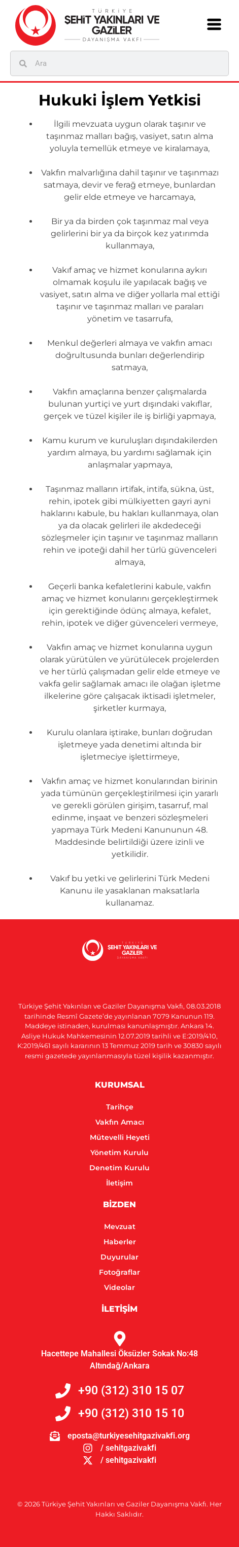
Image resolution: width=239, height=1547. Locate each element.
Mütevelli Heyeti (120, 1137)
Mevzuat (119, 1226)
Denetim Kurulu (119, 1167)
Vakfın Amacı (119, 1122)
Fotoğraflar (119, 1272)
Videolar (119, 1287)
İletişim (119, 1183)
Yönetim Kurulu (119, 1152)
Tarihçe (119, 1106)
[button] (214, 25)
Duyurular (119, 1257)
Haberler (120, 1241)
